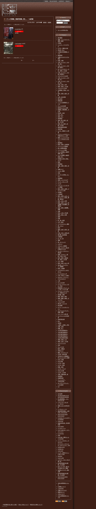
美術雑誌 (60, 118)
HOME (46, 1)
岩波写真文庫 (61, 319)
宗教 (59, 211)
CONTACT (61, 1)
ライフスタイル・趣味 (63, 224)
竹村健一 (60, 192)
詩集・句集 (60, 60)
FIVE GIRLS (61, 426)
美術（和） (60, 115)
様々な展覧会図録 (62, 148)
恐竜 (59, 218)
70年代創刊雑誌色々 (63, 332)
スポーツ (60, 244)
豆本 (59, 345)
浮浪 (59, 435)
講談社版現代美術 (62, 127)
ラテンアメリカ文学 (63, 76)
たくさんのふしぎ (62, 273)
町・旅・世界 (61, 220)
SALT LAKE (61, 458)
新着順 (49, 22)
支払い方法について (23, 504)
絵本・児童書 (61, 268)
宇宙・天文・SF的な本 (63, 233)
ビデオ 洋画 (61, 363)
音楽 (59, 173)
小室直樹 (60, 194)
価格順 (44, 22)
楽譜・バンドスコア (63, 180)
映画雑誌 (60, 164)
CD (58, 386)
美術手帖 (60, 129)
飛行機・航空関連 (62, 235)
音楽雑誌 (60, 178)
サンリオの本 (61, 282)
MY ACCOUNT (53, 1)
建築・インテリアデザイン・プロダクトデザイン (63, 139)
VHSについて (61, 494)
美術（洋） (60, 116)
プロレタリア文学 (62, 88)
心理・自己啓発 (62, 97)
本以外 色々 (61, 50)
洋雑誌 (59, 43)
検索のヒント (61, 492)
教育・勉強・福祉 (62, 296)
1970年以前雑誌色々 (63, 330)
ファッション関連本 (63, 146)
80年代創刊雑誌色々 (63, 334)
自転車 (59, 323)
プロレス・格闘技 (62, 246)
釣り (59, 321)
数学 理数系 (61, 349)
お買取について (62, 486)
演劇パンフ (60, 169)
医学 (59, 227)
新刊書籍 (60, 37)
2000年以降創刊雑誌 (63, 337)
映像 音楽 (60, 367)
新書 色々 (60, 328)
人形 (59, 280)
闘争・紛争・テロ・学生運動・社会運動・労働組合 (63, 204)
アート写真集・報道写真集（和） (16, 19)
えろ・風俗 (60, 261)
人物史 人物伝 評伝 (63, 325)
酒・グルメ (60, 226)
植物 (59, 216)
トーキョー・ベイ (62, 409)
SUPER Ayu (60, 449)
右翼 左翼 (60, 326)
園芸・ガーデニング (63, 352)
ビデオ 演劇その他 (63, 48)
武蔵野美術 (60, 378)
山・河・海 (60, 238)
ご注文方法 (60, 488)
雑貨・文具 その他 (63, 341)
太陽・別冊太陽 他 (63, 374)
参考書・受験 (61, 294)
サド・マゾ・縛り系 (63, 314)
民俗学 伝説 (61, 113)
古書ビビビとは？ (62, 490)
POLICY (68, 1)
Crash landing (18, 43)
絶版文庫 (60, 100)
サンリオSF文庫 (62, 106)
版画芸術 (60, 55)
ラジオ (59, 183)
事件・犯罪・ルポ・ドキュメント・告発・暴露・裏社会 (63, 197)
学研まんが (60, 350)
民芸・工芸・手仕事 (63, 213)
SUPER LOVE (61, 447)
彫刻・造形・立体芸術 (63, 144)
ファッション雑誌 (62, 150)
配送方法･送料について (36, 504)
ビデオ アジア (62, 369)
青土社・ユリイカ (62, 303)
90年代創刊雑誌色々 (63, 336)
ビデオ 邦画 (61, 365)
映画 (59, 162)
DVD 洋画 (60, 361)
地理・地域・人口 (62, 339)
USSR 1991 (60, 421)
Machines (60, 456)
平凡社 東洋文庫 (62, 354)
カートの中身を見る (63, 30)
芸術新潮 (60, 376)
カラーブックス (62, 343)
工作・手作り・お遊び (63, 275)
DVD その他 (61, 370)
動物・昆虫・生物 (62, 215)
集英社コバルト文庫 (63, 107)
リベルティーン (62, 428)
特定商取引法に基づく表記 (10, 504)
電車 (59, 240)
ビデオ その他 (62, 372)
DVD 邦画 (61, 359)
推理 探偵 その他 (63, 86)
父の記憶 (60, 393)
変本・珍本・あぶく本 (63, 263)
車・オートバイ (62, 242)
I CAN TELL (18, 29)
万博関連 (60, 236)
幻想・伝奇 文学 (62, 84)
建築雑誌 (60, 142)
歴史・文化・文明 (62, 201)
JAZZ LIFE (60, 451)
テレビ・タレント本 (63, 181)
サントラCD (61, 347)
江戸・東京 (60, 222)
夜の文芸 (60, 99)
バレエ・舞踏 (61, 171)
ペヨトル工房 (61, 301)
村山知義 (60, 305)
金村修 (31, 19)
